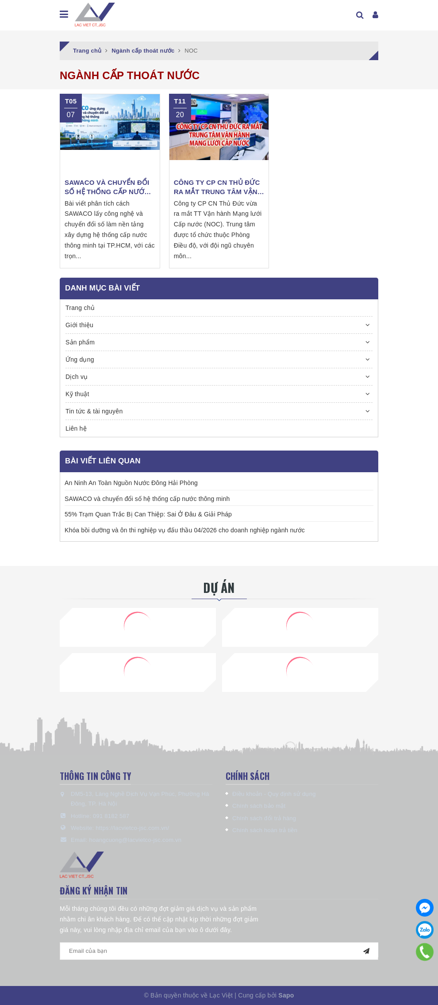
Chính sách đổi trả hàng (264, 818)
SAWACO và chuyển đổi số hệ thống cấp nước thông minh (147, 498)
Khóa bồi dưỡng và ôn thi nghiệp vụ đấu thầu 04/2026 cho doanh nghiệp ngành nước (185, 530)
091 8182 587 (111, 816)
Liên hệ (76, 428)
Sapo (286, 995)
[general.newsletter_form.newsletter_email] (219, 951)
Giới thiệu (79, 325)
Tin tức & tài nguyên (94, 411)
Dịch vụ (76, 376)
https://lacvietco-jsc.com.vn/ (132, 828)
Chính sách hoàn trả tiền (264, 830)
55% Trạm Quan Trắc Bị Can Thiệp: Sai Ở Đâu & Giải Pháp (148, 514)
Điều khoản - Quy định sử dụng (274, 794)
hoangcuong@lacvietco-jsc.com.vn (135, 840)
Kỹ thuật (77, 393)
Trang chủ (80, 307)
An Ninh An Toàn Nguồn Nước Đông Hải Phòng (131, 482)
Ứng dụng (79, 359)
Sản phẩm (80, 342)
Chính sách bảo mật (258, 805)
